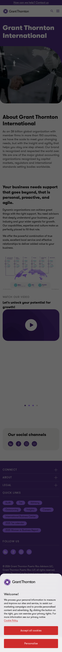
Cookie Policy (11, 620)
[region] (31, 613)
